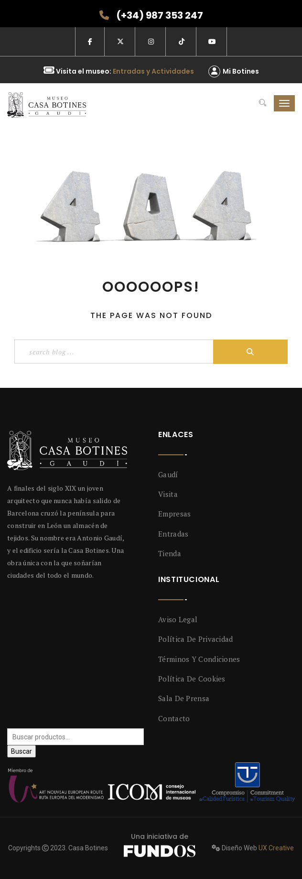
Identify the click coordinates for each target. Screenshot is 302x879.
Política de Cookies (192, 678)
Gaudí (168, 474)
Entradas (173, 533)
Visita (168, 494)
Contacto (174, 718)
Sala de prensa (183, 698)
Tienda (169, 553)
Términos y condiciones (199, 659)
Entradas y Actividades (153, 71)
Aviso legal (177, 619)
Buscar (21, 751)
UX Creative (276, 848)
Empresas (174, 513)
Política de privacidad (195, 639)
